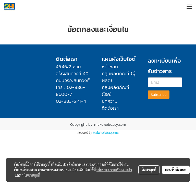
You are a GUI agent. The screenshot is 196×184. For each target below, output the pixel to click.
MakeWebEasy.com (106, 132)
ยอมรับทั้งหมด (176, 169)
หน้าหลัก (110, 66)
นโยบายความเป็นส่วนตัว (114, 169)
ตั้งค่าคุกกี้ (149, 169)
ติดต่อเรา (110, 108)
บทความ (109, 101)
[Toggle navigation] (189, 7)
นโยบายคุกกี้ (31, 175)
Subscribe (158, 94)
